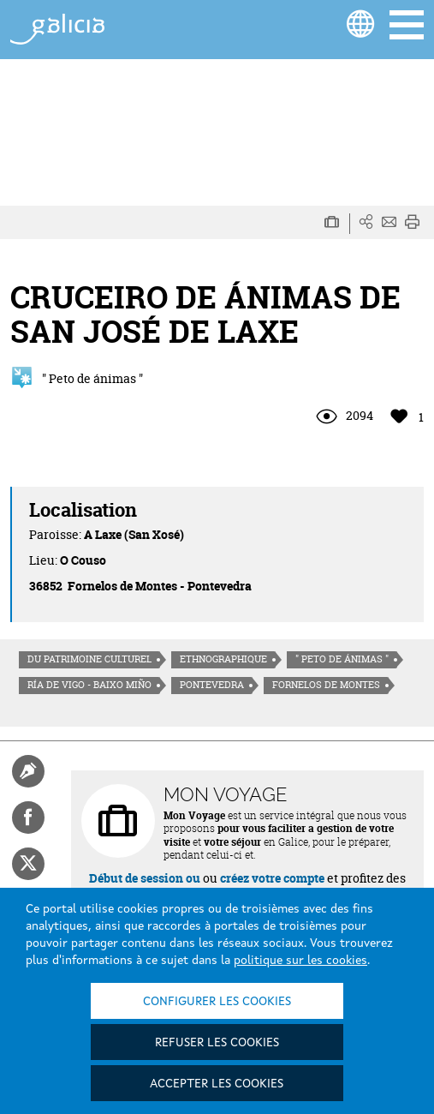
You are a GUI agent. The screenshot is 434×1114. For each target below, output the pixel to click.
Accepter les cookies (216, 1084)
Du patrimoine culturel (89, 659)
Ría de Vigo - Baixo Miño (89, 685)
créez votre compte (272, 878)
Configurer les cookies (217, 1002)
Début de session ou (144, 878)
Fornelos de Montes (326, 685)
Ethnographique (223, 659)
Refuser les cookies (217, 1043)
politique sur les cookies (300, 961)
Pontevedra (212, 685)
